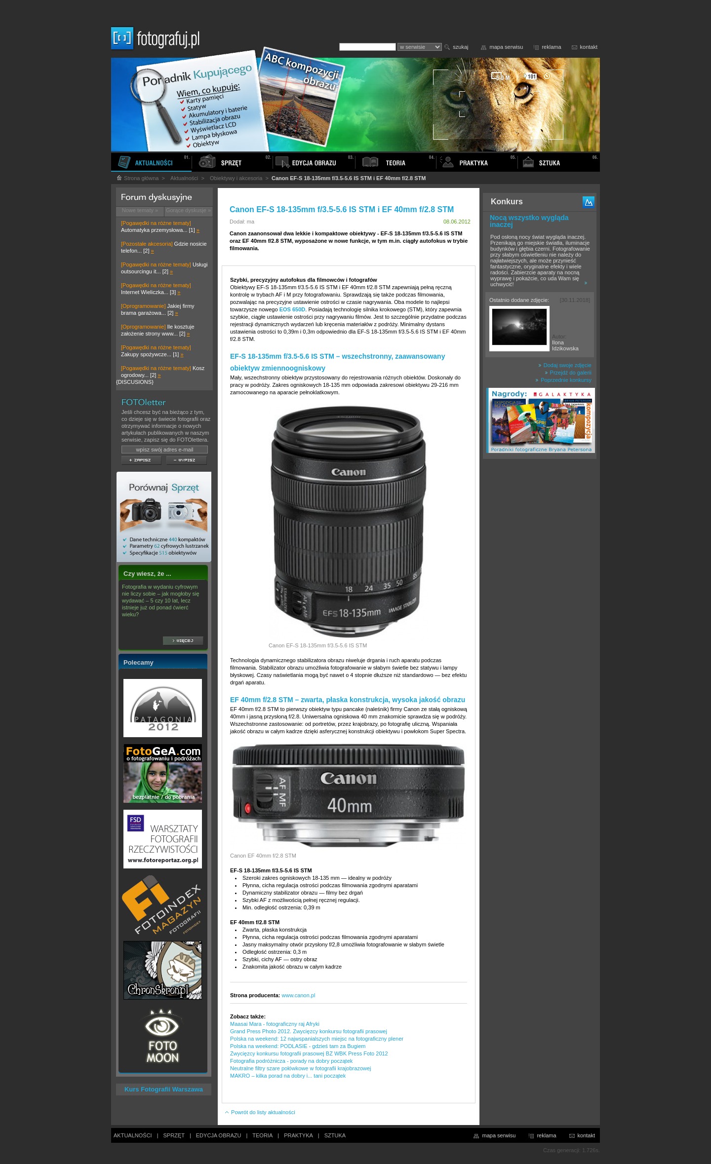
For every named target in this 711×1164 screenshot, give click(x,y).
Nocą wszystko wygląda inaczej (529, 221)
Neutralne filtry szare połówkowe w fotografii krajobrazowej (300, 1068)
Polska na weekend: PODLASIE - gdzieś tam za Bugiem (298, 1046)
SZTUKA (335, 1135)
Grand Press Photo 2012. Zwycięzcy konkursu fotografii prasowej (308, 1031)
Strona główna (137, 178)
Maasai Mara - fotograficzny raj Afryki (274, 1024)
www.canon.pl (299, 995)
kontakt (588, 47)
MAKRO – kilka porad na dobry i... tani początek (288, 1076)
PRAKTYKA (298, 1135)
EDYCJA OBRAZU (218, 1135)
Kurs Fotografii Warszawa (163, 1089)
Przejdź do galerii (568, 372)
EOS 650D (292, 309)
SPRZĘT (174, 1135)
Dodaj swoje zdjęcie (565, 365)
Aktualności (184, 178)
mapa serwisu (506, 47)
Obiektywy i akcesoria (236, 178)
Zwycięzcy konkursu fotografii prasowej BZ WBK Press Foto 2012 (309, 1053)
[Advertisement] (539, 619)
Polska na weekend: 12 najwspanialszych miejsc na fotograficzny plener (316, 1039)
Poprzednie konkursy (563, 380)
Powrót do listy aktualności (259, 1112)
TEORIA (262, 1135)
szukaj (460, 47)
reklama (551, 47)
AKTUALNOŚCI (133, 1135)
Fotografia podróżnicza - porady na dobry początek (291, 1061)
